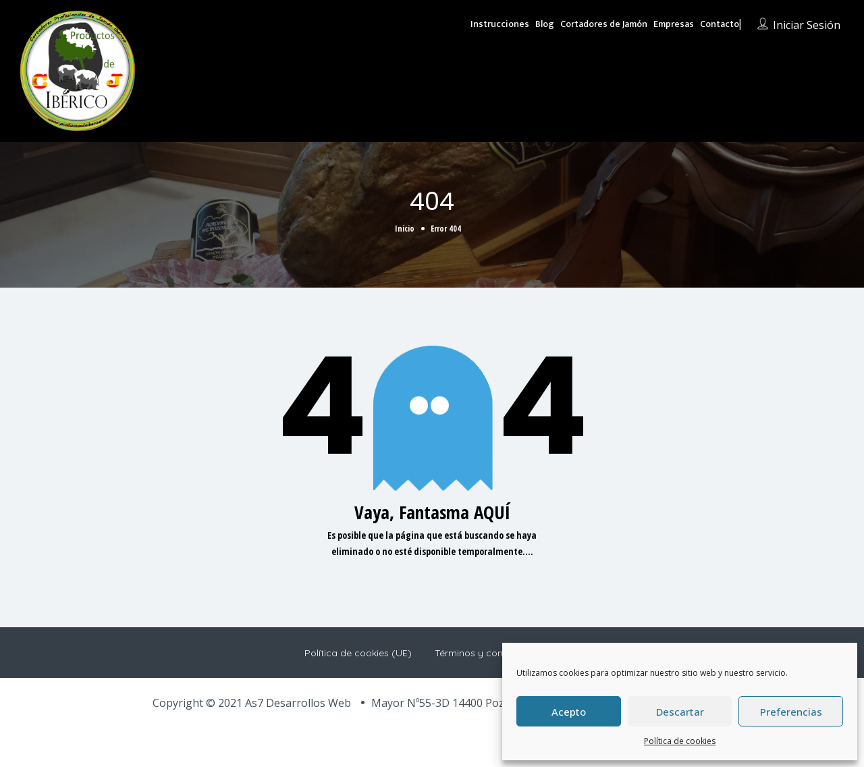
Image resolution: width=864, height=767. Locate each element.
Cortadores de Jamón (603, 24)
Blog (544, 24)
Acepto (568, 711)
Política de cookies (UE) (358, 653)
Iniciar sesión (806, 25)
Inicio (404, 228)
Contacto (719, 24)
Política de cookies (680, 741)
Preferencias (791, 711)
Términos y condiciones (487, 653)
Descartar (680, 711)
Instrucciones (499, 24)
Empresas (673, 24)
